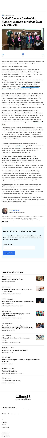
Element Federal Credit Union (14, 293)
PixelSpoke (10, 364)
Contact (4, 424)
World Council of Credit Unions (17, 212)
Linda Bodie (4, 293)
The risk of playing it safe (9, 371)
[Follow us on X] (19, 413)
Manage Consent (6, 436)
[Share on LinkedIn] (3, 55)
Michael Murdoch (6, 373)
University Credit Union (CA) (17, 373)
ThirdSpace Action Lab (16, 318)
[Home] (23, 397)
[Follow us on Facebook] (12, 413)
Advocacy (4, 347)
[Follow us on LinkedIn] (8, 413)
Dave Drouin (4, 364)
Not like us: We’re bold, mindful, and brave (14, 350)
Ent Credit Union (11, 383)
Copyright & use (5, 434)
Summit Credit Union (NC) (15, 342)
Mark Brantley (5, 281)
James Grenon (5, 342)
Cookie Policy (5, 427)
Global (4, 299)
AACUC (13, 330)
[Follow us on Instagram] (15, 413)
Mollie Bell (4, 383)
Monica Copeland (6, 318)
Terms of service (6, 432)
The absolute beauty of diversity (11, 380)
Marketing (5, 368)
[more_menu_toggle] (43, 55)
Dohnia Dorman (5, 352)
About (3, 419)
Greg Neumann (14, 210)
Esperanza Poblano (6, 330)
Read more (5, 221)
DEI (3, 15)
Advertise (4, 422)
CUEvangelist (12, 281)
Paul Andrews (5, 305)
